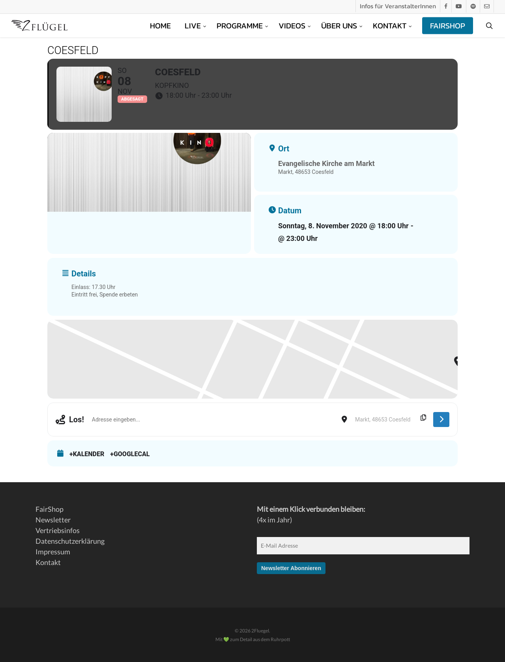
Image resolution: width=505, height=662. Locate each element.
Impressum (53, 551)
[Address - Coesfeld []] (213, 419)
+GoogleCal (130, 454)
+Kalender (86, 454)
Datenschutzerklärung (70, 541)
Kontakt (48, 562)
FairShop (50, 509)
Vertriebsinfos (58, 530)
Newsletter (53, 519)
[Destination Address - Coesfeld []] (390, 419)
